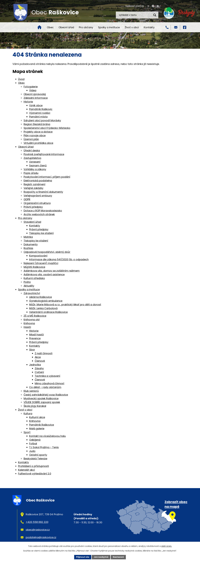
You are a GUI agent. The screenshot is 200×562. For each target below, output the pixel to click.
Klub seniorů (31, 391)
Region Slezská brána (37, 124)
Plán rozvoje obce (35, 135)
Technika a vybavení (47, 376)
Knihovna (29, 323)
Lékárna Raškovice (40, 297)
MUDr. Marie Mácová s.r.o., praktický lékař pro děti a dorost (65, 304)
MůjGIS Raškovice (34, 267)
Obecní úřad (66, 27)
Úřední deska (32, 150)
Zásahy (39, 368)
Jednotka (35, 364)
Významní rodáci (39, 113)
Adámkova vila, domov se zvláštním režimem (52, 270)
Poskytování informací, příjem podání (47, 177)
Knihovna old (31, 319)
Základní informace (36, 98)
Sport (27, 432)
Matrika (28, 237)
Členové (40, 361)
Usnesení (34, 161)
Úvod (39, 27)
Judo (32, 451)
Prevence (35, 338)
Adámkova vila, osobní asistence (44, 274)
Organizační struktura (37, 203)
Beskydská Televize (35, 458)
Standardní (153, 6)
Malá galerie (36, 428)
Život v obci (132, 27)
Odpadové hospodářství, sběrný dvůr (47, 252)
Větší (158, 6)
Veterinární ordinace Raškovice (48, 312)
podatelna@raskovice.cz (41, 537)
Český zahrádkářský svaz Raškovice (46, 394)
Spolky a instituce (109, 27)
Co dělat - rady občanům (45, 387)
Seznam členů (38, 165)
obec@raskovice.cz (38, 529)
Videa (32, 90)
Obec (50, 27)
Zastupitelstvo (32, 158)
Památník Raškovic (40, 109)
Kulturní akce (37, 417)
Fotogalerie (31, 86)
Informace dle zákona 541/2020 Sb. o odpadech (59, 259)
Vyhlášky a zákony (35, 169)
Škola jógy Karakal (35, 406)
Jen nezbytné (101, 557)
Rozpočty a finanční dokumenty (43, 192)
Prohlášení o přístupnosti (33, 466)
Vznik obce (35, 105)
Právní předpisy (33, 207)
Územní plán (31, 139)
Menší (148, 6)
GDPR (27, 199)
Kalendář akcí (26, 470)
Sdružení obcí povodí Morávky (42, 120)
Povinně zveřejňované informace (44, 154)
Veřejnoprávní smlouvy (38, 195)
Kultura (28, 413)
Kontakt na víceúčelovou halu (47, 436)
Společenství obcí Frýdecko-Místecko (47, 128)
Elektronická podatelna (38, 180)
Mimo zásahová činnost (49, 383)
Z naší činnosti (43, 353)
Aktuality (29, 285)
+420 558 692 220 (37, 522)
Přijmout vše (82, 557)
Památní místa (38, 116)
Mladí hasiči (36, 334)
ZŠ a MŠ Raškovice (35, 316)
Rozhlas (28, 248)
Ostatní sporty (38, 455)
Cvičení (39, 372)
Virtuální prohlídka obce (38, 143)
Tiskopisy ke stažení (41, 233)
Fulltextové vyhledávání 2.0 (34, 473)
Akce (38, 357)
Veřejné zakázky (33, 188)
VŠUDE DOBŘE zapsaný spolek (42, 402)
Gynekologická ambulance (45, 300)
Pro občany (86, 27)
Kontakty (149, 27)
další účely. (166, 546)
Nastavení (118, 557)
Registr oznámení (34, 184)
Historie (28, 101)
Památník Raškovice (41, 424)
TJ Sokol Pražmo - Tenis (44, 447)
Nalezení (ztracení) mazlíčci (41, 263)
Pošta (27, 282)
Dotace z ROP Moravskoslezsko (43, 210)
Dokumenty (31, 244)
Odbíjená (34, 440)
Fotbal (33, 443)
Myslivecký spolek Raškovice (41, 398)
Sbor (32, 349)
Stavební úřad (32, 222)
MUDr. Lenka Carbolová (43, 308)
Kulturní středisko (34, 278)
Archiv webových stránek (39, 214)
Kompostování (38, 255)
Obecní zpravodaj (35, 94)
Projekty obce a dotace (38, 131)
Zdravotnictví (32, 293)
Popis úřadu (31, 173)
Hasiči (27, 327)
